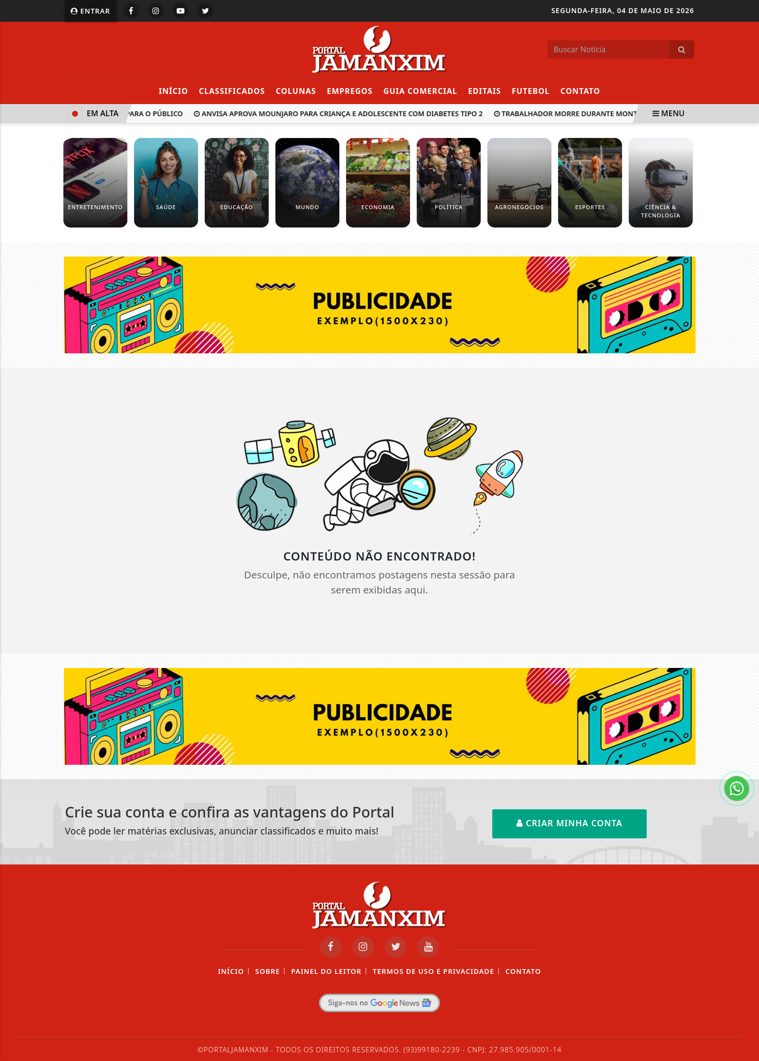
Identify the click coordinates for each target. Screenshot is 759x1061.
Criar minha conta (569, 823)
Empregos (350, 91)
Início (173, 91)
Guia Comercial (420, 91)
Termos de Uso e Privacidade (433, 971)
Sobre (267, 971)
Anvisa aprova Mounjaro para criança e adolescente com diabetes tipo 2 (340, 113)
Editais (484, 91)
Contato (580, 91)
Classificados (232, 91)
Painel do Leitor (326, 971)
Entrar (90, 10)
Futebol (530, 91)
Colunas (296, 91)
